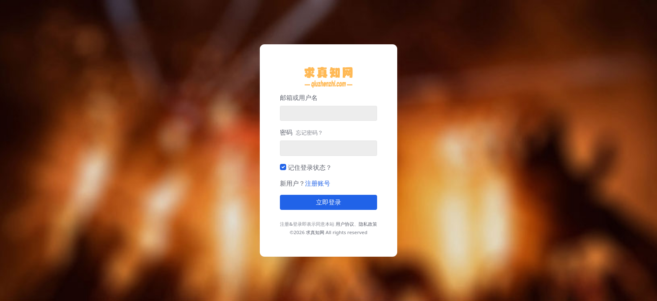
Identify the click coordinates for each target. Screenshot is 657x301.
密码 (301, 132)
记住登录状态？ (310, 167)
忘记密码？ (309, 132)
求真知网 (315, 232)
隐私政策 (368, 224)
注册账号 (317, 183)
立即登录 (328, 202)
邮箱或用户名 (299, 97)
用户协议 (345, 224)
